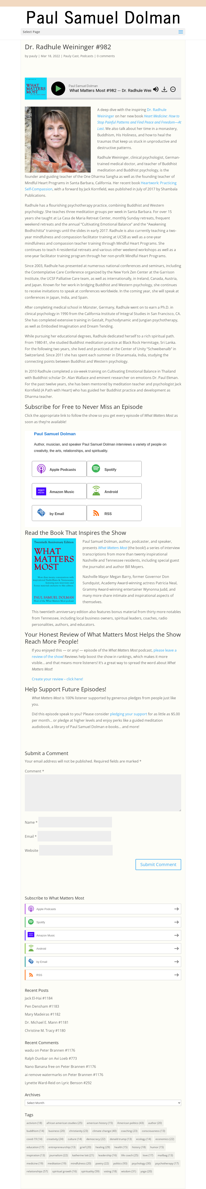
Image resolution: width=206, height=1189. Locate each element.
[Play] (59, 88)
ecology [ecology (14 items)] (143, 1139)
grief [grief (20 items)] (85, 1147)
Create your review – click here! (57, 679)
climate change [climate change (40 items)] (104, 1131)
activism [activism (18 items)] (34, 1123)
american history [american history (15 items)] (100, 1123)
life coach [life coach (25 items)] (129, 1155)
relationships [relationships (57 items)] (37, 1171)
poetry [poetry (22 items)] (102, 1163)
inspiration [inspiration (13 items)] (36, 1155)
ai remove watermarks (43, 1074)
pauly (33, 56)
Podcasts (86, 56)
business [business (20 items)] (57, 1131)
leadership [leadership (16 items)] (107, 1155)
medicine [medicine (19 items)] (35, 1163)
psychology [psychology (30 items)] (141, 1163)
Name (31, 822)
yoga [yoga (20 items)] (146, 1171)
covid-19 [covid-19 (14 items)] (34, 1139)
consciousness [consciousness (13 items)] (153, 1131)
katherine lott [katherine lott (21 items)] (83, 1155)
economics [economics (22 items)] (164, 1139)
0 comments (106, 56)
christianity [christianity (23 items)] (78, 1131)
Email (31, 836)
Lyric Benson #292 (76, 1082)
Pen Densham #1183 (42, 1006)
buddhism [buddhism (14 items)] (35, 1131)
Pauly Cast (71, 56)
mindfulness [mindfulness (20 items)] (81, 1163)
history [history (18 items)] (139, 1147)
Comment (34, 771)
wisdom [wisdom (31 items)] (128, 1171)
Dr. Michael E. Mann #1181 (47, 1022)
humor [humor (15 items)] (157, 1147)
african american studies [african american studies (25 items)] (64, 1123)
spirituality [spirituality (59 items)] (90, 1171)
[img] (173, 89)
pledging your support (128, 714)
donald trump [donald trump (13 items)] (121, 1139)
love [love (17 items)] (148, 1155)
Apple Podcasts (54, 469)
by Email (48, 513)
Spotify (102, 469)
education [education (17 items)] (35, 1147)
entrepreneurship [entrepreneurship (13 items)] (62, 1147)
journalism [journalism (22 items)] (58, 1155)
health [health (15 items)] (121, 1147)
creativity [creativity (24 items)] (55, 1139)
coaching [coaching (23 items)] (129, 1131)
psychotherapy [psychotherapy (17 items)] (167, 1163)
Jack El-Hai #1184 (38, 998)
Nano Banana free (40, 1066)
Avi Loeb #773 (65, 1058)
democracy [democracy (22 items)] (95, 1139)
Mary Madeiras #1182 (42, 1014)
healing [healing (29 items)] (103, 1147)
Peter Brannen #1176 (57, 1050)
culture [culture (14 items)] (75, 1139)
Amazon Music (53, 491)
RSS (100, 513)
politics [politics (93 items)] (120, 1163)
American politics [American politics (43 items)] (130, 1123)
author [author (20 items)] (155, 1123)
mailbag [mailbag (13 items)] (165, 1155)
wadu (29, 1050)
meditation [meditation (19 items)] (57, 1163)
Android (103, 491)
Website (31, 850)
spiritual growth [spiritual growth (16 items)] (64, 1171)
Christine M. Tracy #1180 (45, 1030)
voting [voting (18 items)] (110, 1171)
